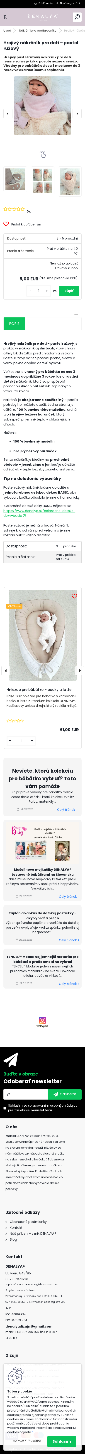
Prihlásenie (46, 3)
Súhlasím (62, 1441)
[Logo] (42, 17)
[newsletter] (64, 1094)
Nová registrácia (71, 3)
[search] (77, 16)
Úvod (7, 30)
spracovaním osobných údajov (52, 1105)
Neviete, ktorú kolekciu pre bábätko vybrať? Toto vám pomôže (42, 778)
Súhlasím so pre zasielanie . (42, 1108)
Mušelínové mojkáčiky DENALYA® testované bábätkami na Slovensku (43, 872)
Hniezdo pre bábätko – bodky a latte (39, 689)
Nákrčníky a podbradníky (38, 30)
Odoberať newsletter (32, 1081)
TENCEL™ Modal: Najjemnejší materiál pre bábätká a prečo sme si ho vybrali (42, 959)
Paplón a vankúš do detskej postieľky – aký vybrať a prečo (43, 915)
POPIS (14, 323)
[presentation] (7, 113)
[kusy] (38, 291)
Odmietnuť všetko (27, 1441)
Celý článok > (67, 810)
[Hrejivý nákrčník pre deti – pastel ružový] (42, 106)
